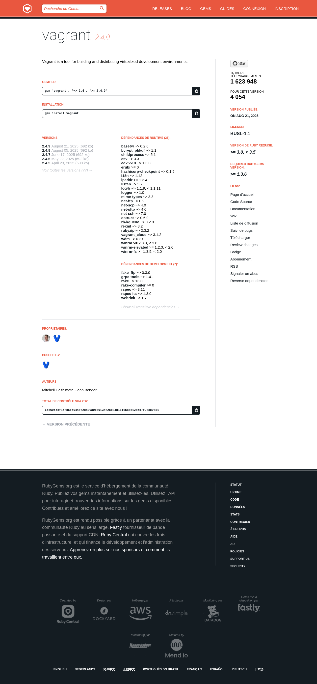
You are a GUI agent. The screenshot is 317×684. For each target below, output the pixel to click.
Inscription (287, 8)
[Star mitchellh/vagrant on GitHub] (239, 63)
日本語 (259, 669)
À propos (238, 529)
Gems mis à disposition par (249, 598)
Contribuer (240, 522)
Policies (237, 551)
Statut (236, 484)
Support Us (240, 559)
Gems (205, 8)
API (232, 544)
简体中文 (109, 669)
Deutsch (239, 669)
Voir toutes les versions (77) (65, 170)
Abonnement (240, 259)
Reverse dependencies (249, 281)
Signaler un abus (244, 273)
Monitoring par (213, 600)
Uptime (235, 492)
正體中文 (129, 669)
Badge (235, 252)
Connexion (254, 8)
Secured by (178, 635)
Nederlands (85, 669)
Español (217, 669)
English (60, 669)
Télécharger (240, 237)
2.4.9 (46, 146)
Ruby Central (114, 534)
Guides (227, 8)
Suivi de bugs (241, 230)
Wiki (233, 216)
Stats (235, 514)
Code (234, 499)
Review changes (244, 245)
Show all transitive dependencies (148, 307)
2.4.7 (46, 154)
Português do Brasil (161, 669)
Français (194, 669)
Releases (162, 8)
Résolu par (178, 600)
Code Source (241, 202)
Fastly (116, 527)
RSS (234, 266)
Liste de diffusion (244, 223)
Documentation (242, 209)
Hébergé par (142, 600)
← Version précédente (66, 424)
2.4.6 (46, 159)
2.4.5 (46, 163)
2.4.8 (46, 150)
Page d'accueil (242, 194)
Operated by (69, 602)
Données (237, 507)
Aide (234, 536)
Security (237, 566)
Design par (106, 600)
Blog (186, 8)
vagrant (66, 35)
